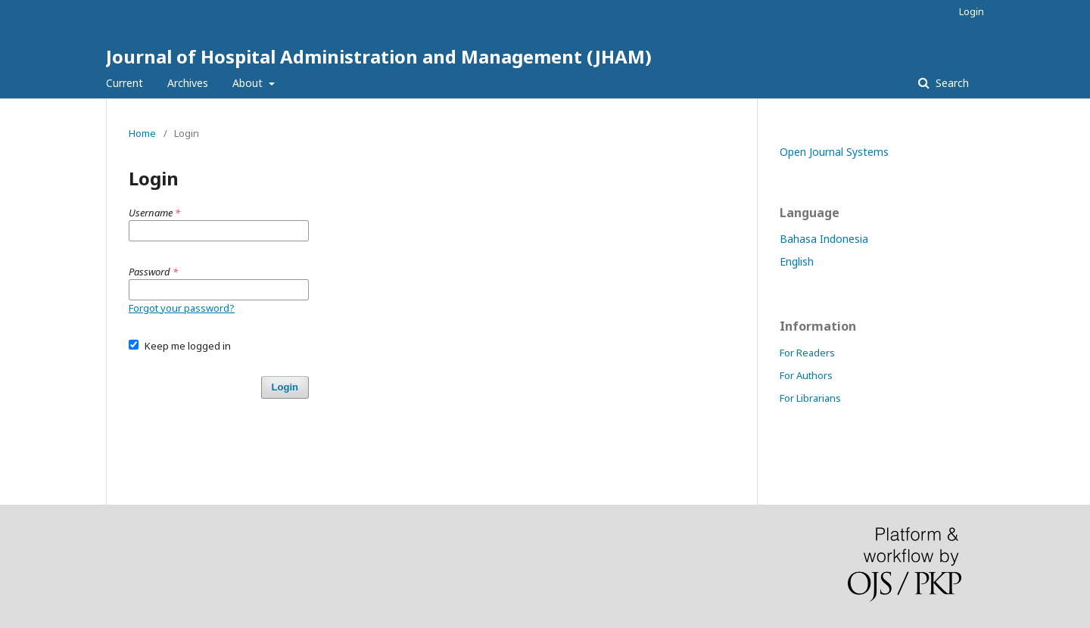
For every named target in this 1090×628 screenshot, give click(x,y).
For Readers (807, 352)
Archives (187, 83)
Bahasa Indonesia (824, 239)
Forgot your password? (182, 308)
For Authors (806, 375)
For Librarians (810, 398)
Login (971, 11)
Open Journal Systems (834, 152)
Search (951, 83)
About (249, 83)
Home (142, 133)
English (797, 261)
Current (124, 83)
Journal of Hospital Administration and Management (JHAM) (379, 56)
